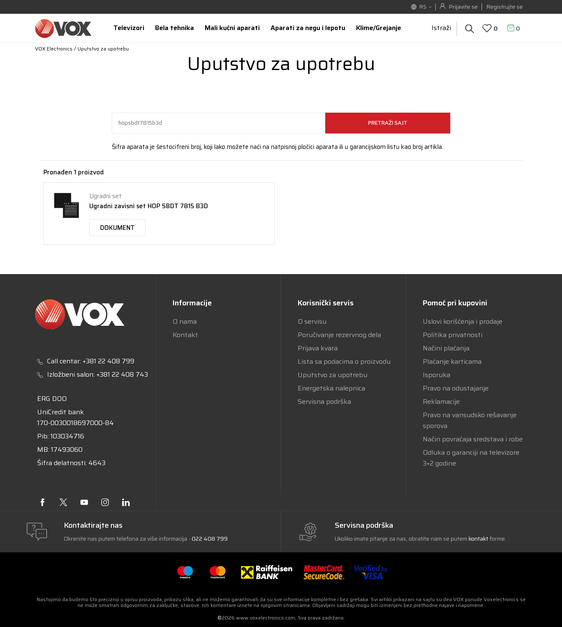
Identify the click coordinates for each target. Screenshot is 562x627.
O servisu (312, 321)
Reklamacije (441, 401)
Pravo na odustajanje (456, 388)
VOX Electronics (54, 49)
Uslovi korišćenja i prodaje (462, 321)
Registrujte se (504, 6)
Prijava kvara (318, 348)
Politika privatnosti (452, 335)
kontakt (479, 538)
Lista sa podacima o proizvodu (344, 361)
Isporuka (436, 375)
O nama (185, 321)
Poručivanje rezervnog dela (339, 335)
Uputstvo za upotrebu (332, 375)
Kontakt (185, 335)
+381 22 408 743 (122, 374)
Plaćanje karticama (452, 361)
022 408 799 (210, 538)
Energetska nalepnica (331, 388)
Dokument (117, 228)
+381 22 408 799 (108, 361)
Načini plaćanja (446, 348)
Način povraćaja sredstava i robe (473, 439)
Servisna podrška (324, 401)
